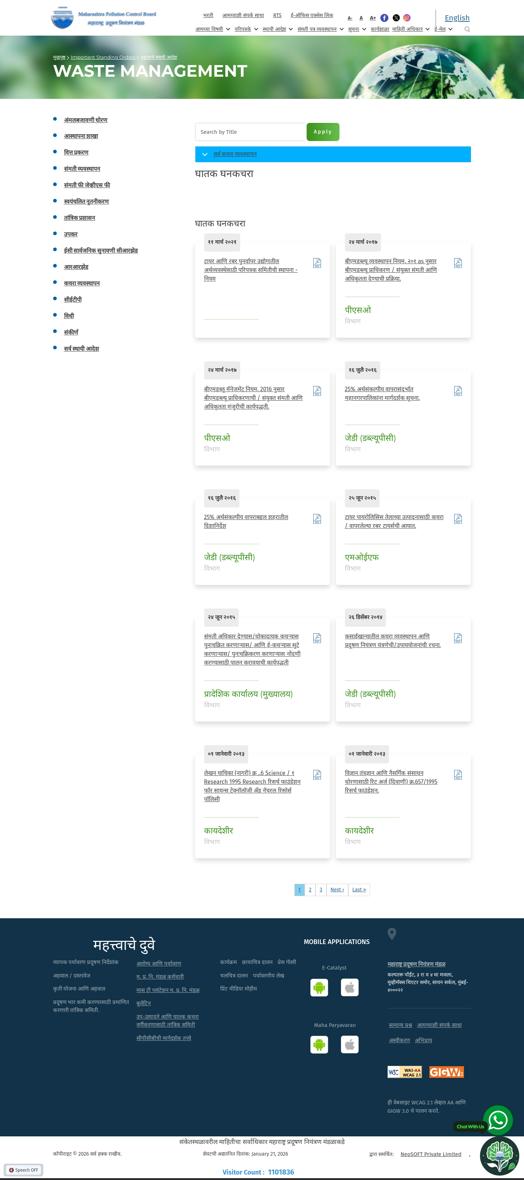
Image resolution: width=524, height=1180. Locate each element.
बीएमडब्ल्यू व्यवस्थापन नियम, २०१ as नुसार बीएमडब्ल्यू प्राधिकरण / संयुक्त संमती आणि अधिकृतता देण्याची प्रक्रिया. (391, 270)
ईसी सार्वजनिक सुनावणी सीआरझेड (101, 250)
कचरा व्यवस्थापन (82, 283)
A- (350, 18)
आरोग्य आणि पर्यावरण (158, 963)
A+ (373, 18)
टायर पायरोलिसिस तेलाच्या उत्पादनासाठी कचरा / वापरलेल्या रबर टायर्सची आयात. (394, 521)
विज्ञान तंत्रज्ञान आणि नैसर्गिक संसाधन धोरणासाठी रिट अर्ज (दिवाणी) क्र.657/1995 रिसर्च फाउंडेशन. (391, 782)
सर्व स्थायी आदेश (81, 348)
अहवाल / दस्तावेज (72, 975)
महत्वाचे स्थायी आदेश (159, 57)
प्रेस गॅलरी (287, 962)
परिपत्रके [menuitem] (245, 28)
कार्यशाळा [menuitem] (380, 29)
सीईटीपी (73, 299)
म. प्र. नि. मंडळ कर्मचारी (160, 977)
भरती (208, 15)
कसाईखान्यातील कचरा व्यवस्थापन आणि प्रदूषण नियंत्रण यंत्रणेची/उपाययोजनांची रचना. (393, 641)
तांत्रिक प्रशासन (79, 217)
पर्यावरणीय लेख (268, 975)
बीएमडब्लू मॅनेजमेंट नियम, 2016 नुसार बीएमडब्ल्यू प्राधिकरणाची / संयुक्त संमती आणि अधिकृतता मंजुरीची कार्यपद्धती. (253, 398)
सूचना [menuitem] (356, 28)
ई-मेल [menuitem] (443, 28)
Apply (323, 132)
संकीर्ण (71, 332)
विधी (69, 316)
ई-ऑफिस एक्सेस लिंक (312, 15)
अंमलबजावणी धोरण (86, 120)
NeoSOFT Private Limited (431, 1154)
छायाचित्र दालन (257, 962)
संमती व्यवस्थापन (82, 168)
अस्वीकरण (399, 1040)
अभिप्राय (423, 1040)
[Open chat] (499, 1155)
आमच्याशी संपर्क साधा (243, 15)
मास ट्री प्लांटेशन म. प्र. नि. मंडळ (167, 990)
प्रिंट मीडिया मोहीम (238, 989)
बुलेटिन (143, 1003)
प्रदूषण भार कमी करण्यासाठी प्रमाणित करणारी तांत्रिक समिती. (91, 1006)
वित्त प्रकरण (76, 152)
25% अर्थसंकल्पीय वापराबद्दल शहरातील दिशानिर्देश (246, 521)
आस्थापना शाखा (81, 136)
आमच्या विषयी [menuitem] (212, 28)
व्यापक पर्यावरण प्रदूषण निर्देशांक (86, 962)
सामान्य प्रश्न (400, 1025)
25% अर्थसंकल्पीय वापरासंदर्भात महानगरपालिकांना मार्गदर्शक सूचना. (382, 393)
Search (467, 29)
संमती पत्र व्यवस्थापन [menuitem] (320, 28)
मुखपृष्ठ (59, 57)
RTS (277, 15)
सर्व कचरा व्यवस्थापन (228, 156)
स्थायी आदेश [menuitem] (277, 28)
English (457, 18)
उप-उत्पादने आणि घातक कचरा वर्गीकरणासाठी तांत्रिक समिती (167, 1021)
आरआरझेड (76, 267)
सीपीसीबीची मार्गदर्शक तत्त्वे (163, 1038)
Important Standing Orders (103, 57)
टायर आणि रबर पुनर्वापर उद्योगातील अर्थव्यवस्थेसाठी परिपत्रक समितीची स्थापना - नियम (251, 270)
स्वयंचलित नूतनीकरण (86, 201)
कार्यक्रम (228, 962)
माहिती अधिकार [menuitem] (410, 28)
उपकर (71, 234)
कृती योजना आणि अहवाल (79, 989)
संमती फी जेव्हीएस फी (87, 185)
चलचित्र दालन (234, 975)
